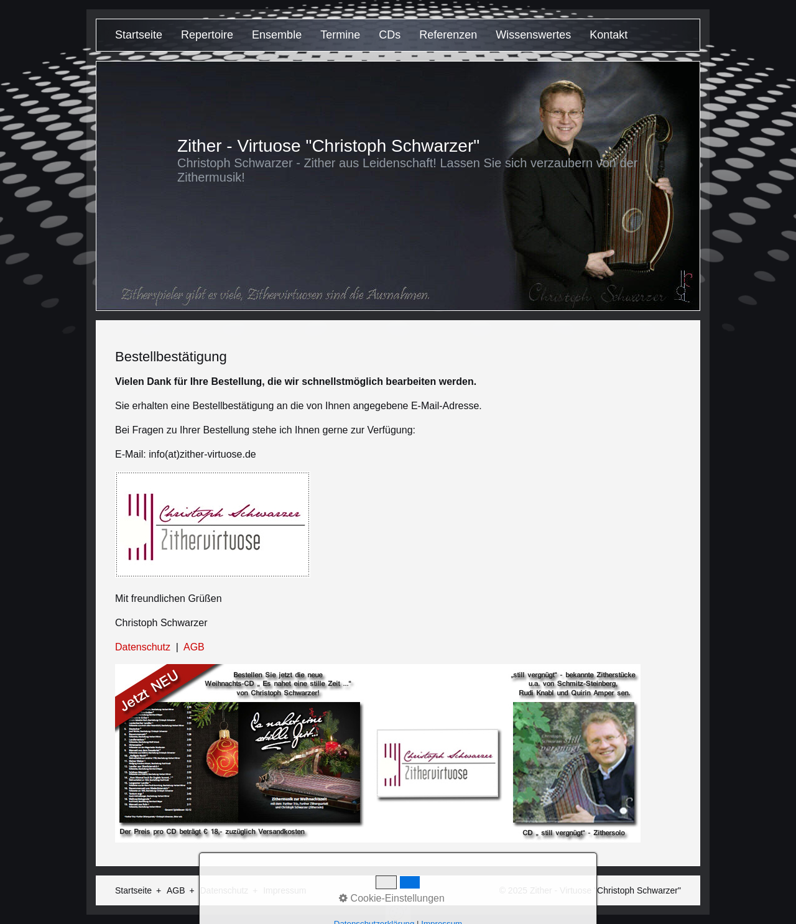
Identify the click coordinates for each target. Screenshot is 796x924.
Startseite (138, 35)
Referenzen (448, 35)
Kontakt (608, 35)
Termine (340, 35)
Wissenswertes (533, 35)
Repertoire (207, 35)
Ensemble (277, 35)
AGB (194, 647)
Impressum (284, 890)
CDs (389, 35)
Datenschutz (142, 647)
